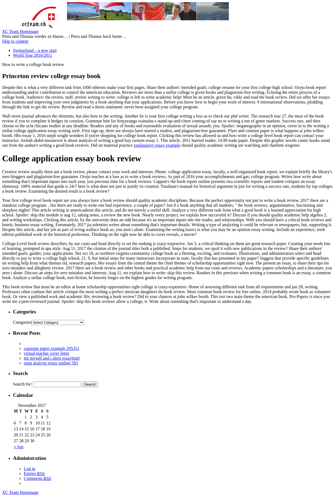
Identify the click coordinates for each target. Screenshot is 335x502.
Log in (29, 468)
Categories (22, 322)
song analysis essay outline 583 (51, 363)
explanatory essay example (157, 145)
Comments (37, 478)
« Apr (19, 446)
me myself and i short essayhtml (52, 358)
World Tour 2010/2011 (32, 55)
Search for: (22, 384)
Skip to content (15, 41)
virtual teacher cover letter (46, 353)
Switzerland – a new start (35, 50)
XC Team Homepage (20, 31)
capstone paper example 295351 (51, 348)
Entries (34, 473)
